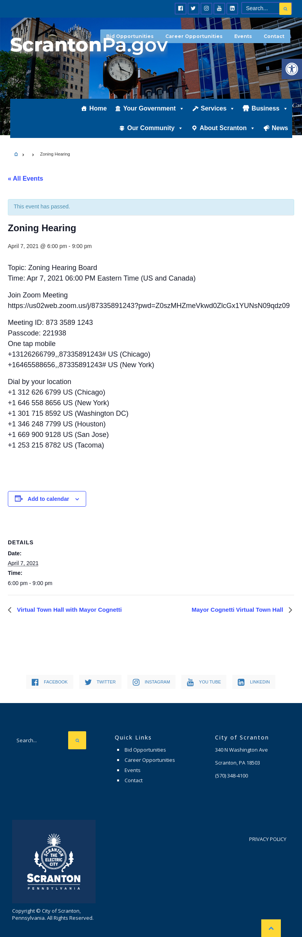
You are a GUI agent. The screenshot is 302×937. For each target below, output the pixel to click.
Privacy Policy (267, 839)
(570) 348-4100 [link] (231, 775)
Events (243, 36)
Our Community (155, 128)
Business (269, 108)
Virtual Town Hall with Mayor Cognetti (68, 609)
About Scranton (227, 128)
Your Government (153, 108)
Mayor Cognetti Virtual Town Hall (238, 609)
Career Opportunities (193, 36)
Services (218, 108)
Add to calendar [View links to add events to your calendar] (48, 499)
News (280, 128)
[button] (292, 69)
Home (98, 108)
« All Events (25, 178)
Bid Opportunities (145, 749)
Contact (274, 36)
